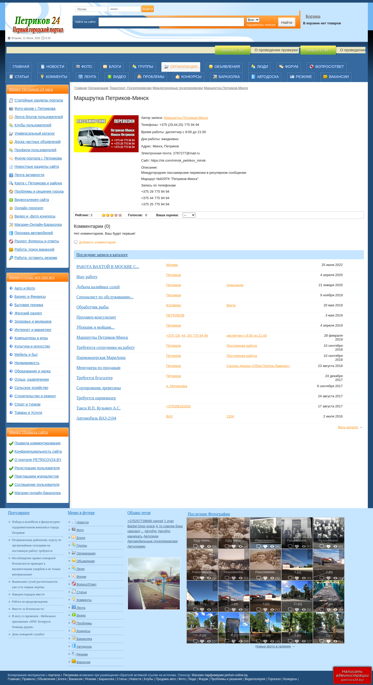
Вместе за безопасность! (28, 609)
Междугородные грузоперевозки (178, 88)
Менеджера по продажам (98, 367)
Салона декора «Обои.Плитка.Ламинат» (258, 366)
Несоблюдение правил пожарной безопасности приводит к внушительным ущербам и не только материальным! (36, 566)
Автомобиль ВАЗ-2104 (96, 418)
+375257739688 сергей (145, 521)
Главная (80, 88)
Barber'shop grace (141, 526)
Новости (135, 679)
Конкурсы (290, 679)
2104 (230, 416)
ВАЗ (169, 416)
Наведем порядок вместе (28, 594)
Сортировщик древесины (98, 388)
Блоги (62, 679)
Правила (28, 679)
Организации (98, 88)
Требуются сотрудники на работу (105, 347)
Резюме (90, 679)
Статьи (122, 679)
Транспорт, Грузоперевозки (130, 88)
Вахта (230, 305)
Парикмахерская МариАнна (101, 357)
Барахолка (106, 679)
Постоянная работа (241, 346)
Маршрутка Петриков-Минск (226, 88)
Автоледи (151, 536)
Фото (182, 679)
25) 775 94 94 (197, 335)
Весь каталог (348, 427)
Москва (172, 265)
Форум (203, 679)
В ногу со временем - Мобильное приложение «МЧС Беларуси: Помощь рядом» (34, 621)
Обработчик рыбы (92, 307)
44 (183, 335)
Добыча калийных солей (98, 287)
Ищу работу (87, 277)
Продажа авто (166, 679)
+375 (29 (173, 335)
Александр (234, 285)
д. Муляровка (176, 386)
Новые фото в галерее (273, 646)
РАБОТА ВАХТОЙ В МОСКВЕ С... (107, 266)
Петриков (173, 275)
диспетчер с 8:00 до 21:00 (246, 335)
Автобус (151, 531)
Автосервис (136, 546)
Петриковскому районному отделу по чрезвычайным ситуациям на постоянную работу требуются (36, 545)
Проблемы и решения (226, 679)
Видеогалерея (255, 679)
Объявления (46, 679)
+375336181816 (178, 406)
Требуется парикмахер (96, 398)
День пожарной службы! (28, 634)
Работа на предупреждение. (30, 601)
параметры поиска (261, 25)
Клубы (148, 679)
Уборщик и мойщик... (95, 327)
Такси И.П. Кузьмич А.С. (98, 408)
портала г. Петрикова (63, 675)
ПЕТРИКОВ (175, 315)
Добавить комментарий (97, 242)
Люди (192, 679)
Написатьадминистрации (352, 675)
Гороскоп (274, 679)
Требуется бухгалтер (94, 378)
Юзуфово (173, 305)
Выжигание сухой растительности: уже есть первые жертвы (35, 584)
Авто (142, 531)
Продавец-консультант (96, 317)
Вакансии (76, 679)
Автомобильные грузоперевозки (152, 541)
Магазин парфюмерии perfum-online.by (219, 675)
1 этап (169, 521)
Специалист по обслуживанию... (104, 297)
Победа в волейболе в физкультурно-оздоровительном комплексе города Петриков (36, 527)
